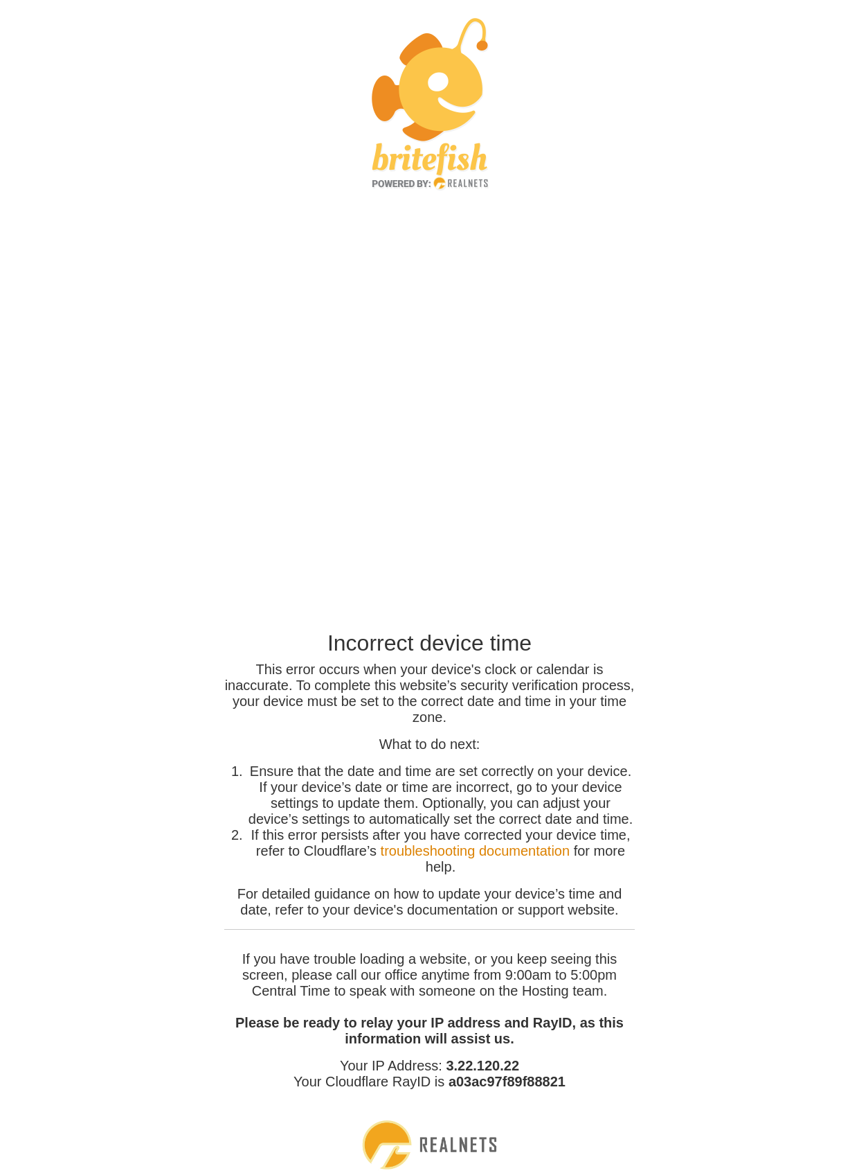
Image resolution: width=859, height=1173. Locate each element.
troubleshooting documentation (475, 850)
